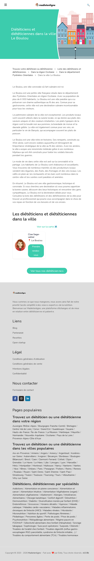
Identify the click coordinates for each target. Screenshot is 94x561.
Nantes (77, 465)
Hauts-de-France (21, 432)
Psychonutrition (20, 519)
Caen (34, 459)
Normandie (18, 435)
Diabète (33, 501)
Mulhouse (48, 465)
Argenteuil (64, 453)
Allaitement (46, 494)
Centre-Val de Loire (22, 429)
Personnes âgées (34, 516)
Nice (16, 468)
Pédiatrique (18, 516)
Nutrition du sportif (37, 513)
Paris (40, 468)
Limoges (54, 462)
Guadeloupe (58, 429)
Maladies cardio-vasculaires (36, 507)
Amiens (35, 453)
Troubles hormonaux (68, 535)
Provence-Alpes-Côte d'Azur (27, 438)
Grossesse (33, 504)
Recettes (17, 337)
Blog (15, 328)
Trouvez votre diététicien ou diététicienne (33, 69)
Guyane (69, 429)
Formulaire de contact (23, 390)
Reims (68, 468)
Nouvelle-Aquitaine (34, 435)
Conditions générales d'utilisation (29, 359)
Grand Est (46, 429)
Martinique (64, 432)
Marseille (71, 462)
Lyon (63, 462)
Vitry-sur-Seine (20, 478)
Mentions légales (21, 368)
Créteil (61, 459)
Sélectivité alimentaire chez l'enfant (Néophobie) (47, 522)
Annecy (53, 453)
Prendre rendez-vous (36, 251)
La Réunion (51, 432)
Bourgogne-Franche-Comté (51, 426)
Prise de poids (68, 516)
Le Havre (27, 462)
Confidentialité (20, 373)
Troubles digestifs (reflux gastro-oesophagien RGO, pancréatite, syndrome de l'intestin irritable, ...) (45, 531)
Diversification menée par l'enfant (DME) (59, 501)
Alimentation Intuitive (31, 491)
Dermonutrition (20, 501)
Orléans (32, 468)
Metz (15, 465)
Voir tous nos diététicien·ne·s (47, 271)
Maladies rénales (51, 510)
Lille (46, 462)
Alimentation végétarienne (25, 494)
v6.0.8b (86, 553)
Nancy (58, 465)
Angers (44, 453)
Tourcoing (48, 475)
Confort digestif (55, 498)
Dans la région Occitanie (43, 72)
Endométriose (19, 504)
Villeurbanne (68, 475)
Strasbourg (18, 475)
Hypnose (63, 504)
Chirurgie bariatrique (36, 498)
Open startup (19, 342)
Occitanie (50, 435)
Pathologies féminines (58, 513)
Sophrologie (30, 526)
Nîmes (23, 468)
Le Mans (38, 462)
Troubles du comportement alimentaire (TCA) (35, 535)
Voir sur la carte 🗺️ (47, 226)
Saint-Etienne (51, 471)
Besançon (52, 456)
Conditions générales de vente (27, 363)
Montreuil (37, 465)
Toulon (28, 475)
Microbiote (66, 510)
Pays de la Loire (64, 435)
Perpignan (49, 468)
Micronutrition (19, 513)
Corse (36, 429)
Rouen (27, 471)
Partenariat (18, 332)
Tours (58, 475)
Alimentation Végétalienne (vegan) (60, 491)
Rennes (77, 468)
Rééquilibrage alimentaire (41, 519)
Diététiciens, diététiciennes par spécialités (46, 484)
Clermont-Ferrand (47, 459)
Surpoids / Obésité (69, 526)
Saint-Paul (65, 471)
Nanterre (67, 465)
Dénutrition (70, 498)
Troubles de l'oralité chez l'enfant (28, 529)
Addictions (18, 488)
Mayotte (75, 432)
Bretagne (71, 426)
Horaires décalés (49, 504)
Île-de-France (38, 432)
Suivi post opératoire (48, 526)
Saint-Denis (37, 471)
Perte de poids (52, 516)
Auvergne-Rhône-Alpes (24, 426)
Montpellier (25, 465)
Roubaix (18, 471)
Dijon (68, 459)
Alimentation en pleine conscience (41, 488)
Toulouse (37, 475)
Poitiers (60, 468)
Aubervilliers (30, 456)
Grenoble (17, 462)
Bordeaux (64, 456)
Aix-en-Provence (21, 453)
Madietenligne (34, 553)
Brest (27, 459)
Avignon (42, 456)
